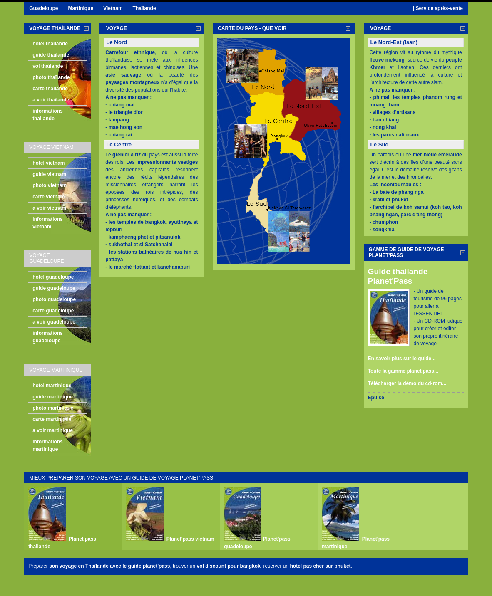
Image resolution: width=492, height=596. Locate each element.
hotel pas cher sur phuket (320, 566)
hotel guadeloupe (53, 277)
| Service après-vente (438, 8)
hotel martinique (51, 385)
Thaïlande (144, 8)
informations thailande (47, 114)
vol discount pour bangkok (228, 566)
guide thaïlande (50, 55)
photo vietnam (49, 185)
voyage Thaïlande (54, 28)
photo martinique (52, 408)
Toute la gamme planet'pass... (403, 371)
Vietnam (112, 8)
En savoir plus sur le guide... (402, 358)
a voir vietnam (49, 208)
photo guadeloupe (54, 299)
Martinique (80, 8)
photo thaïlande (51, 77)
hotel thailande (50, 44)
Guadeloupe (43, 8)
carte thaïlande (50, 89)
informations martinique (47, 445)
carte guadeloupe (53, 311)
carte (252, 28)
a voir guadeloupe (53, 322)
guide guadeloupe (53, 288)
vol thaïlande (47, 66)
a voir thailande (50, 100)
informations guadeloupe (47, 337)
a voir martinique (52, 430)
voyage (115, 28)
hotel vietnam (48, 163)
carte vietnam (48, 197)
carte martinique (51, 419)
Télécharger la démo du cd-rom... (407, 383)
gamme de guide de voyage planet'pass (406, 252)
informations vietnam (47, 223)
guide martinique (52, 397)
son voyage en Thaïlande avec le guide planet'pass (109, 566)
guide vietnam (49, 174)
